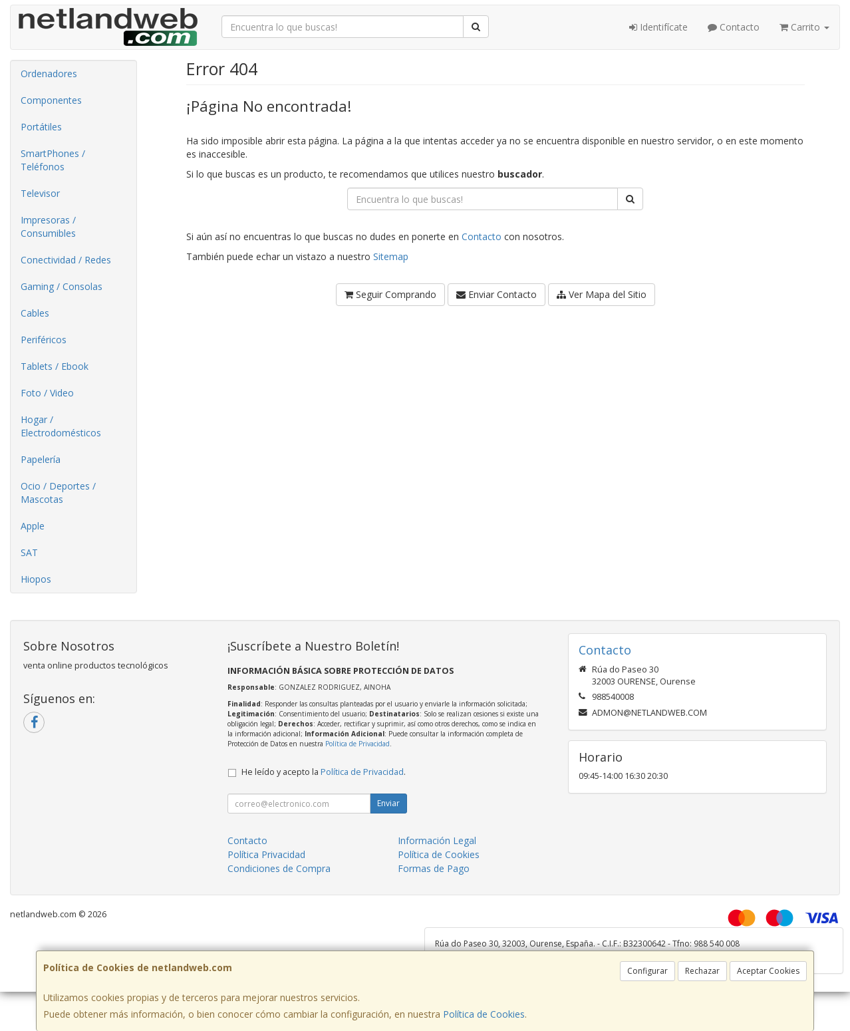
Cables (35, 313)
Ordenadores (49, 73)
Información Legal (437, 840)
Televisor (40, 193)
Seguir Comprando (390, 294)
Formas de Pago (434, 868)
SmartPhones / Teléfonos (53, 160)
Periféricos (44, 339)
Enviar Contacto (496, 294)
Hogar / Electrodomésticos (61, 426)
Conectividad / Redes (66, 259)
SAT (29, 552)
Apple (33, 525)
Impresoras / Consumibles (48, 226)
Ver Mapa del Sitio (601, 294)
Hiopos (36, 579)
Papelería (41, 459)
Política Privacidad (266, 854)
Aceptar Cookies (768, 970)
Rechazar (702, 970)
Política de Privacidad (357, 743)
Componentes (51, 100)
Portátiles (41, 126)
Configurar (647, 970)
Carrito (804, 27)
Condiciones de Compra (279, 868)
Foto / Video (47, 392)
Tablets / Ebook (54, 366)
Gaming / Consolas (61, 286)
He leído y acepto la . (323, 772)
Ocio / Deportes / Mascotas (58, 493)
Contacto (734, 27)
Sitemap (390, 256)
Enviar (388, 803)
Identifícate (658, 27)
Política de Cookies (484, 1014)
